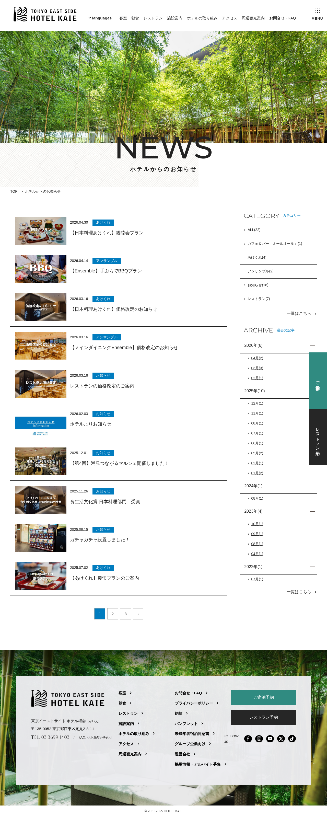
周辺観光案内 (252, 17)
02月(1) (257, 378)
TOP (14, 191)
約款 (178, 713)
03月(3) (257, 368)
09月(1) (257, 534)
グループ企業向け (190, 744)
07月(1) (257, 433)
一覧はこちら (299, 313)
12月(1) (257, 403)
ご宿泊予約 (263, 697)
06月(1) (257, 443)
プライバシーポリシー (194, 703)
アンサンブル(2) (260, 271)
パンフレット (186, 723)
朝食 (135, 17)
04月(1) (257, 553)
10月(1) (257, 524)
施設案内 (174, 17)
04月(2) (257, 358)
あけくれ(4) (257, 258)
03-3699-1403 (55, 737)
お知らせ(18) (258, 285)
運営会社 (182, 754)
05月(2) (257, 453)
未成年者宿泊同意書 (192, 733)
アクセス (229, 17)
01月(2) (257, 473)
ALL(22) (254, 230)
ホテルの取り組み (201, 17)
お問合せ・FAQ (282, 17)
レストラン (152, 17)
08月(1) (257, 423)
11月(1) (257, 413)
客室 (123, 17)
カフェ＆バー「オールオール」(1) (275, 244)
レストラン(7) (259, 299)
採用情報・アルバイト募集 (198, 764)
